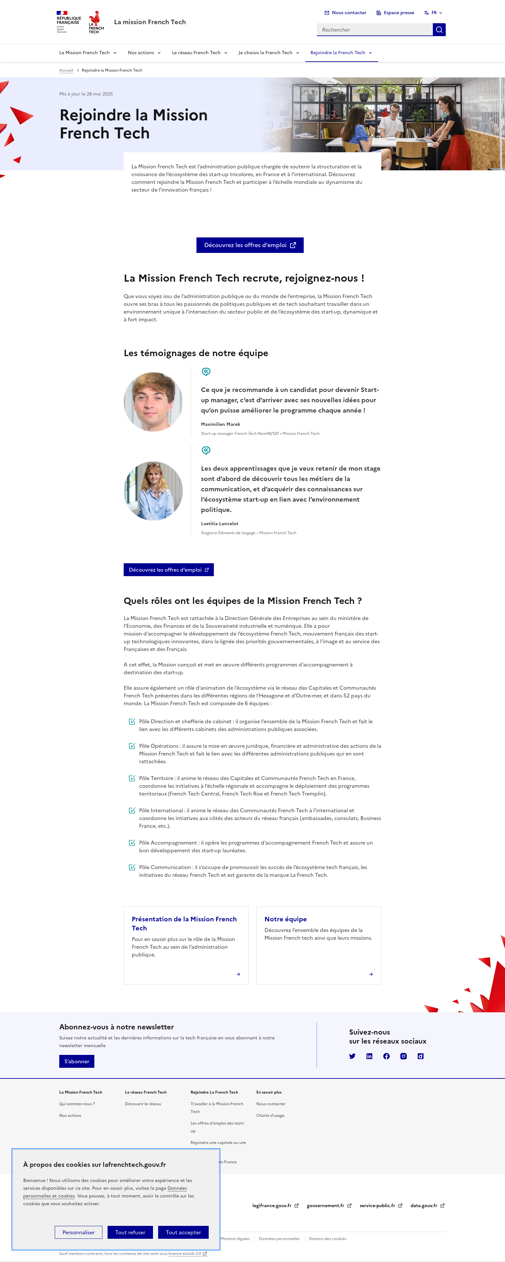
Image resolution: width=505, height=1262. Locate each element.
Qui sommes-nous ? (77, 1104)
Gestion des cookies (327, 1239)
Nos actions (141, 52)
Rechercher (439, 29)
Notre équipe (285, 919)
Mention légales (235, 1239)
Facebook (386, 1056)
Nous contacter (349, 12)
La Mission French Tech (84, 52)
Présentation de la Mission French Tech (184, 923)
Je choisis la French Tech (265, 52)
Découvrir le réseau (143, 1104)
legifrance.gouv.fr (275, 1205)
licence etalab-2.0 (184, 1254)
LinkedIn (369, 1056)
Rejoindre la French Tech (337, 52)
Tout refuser (130, 1232)
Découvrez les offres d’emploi (245, 245)
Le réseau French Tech (196, 52)
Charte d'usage (270, 1115)
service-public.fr (381, 1205)
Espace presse (399, 12)
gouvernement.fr (329, 1205)
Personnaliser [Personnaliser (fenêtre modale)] (78, 1232)
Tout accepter (183, 1232)
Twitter (352, 1056)
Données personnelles (279, 1239)
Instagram (403, 1056)
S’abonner (76, 1061)
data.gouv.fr (428, 1205)
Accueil (66, 70)
